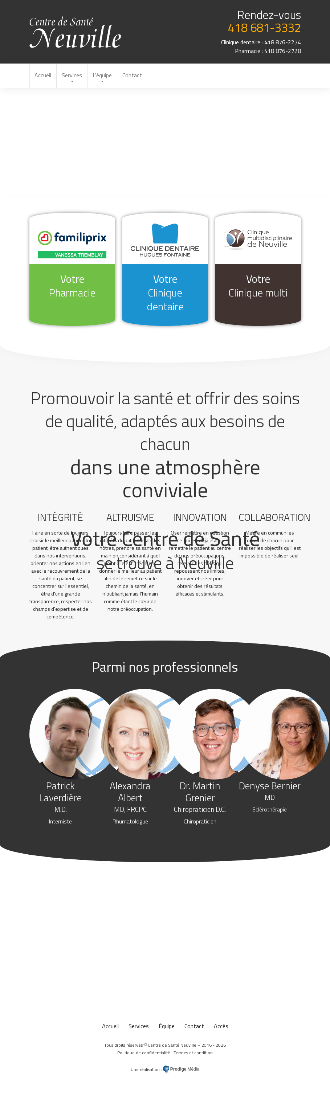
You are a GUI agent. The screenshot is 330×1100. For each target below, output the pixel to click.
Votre (72, 286)
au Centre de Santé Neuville (75, 32)
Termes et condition (193, 1054)
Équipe (167, 1027)
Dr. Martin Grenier (200, 803)
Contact (135, 75)
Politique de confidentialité (143, 1054)
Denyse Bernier (270, 797)
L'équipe (104, 75)
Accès (221, 1027)
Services (73, 75)
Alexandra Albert (130, 803)
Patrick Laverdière (60, 803)
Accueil (43, 75)
